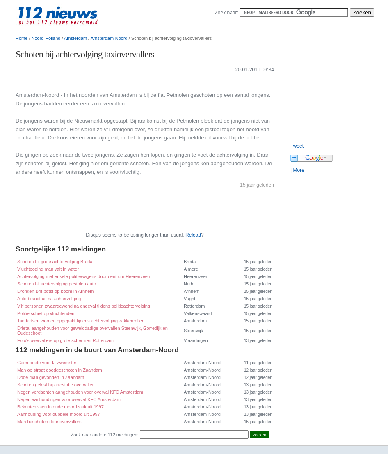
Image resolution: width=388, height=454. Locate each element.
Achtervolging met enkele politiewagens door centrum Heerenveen (83, 276)
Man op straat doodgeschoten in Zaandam (59, 369)
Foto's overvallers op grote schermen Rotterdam (65, 340)
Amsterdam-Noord (109, 38)
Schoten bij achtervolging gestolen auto (56, 283)
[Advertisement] (112, 81)
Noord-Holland (46, 38)
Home (21, 38)
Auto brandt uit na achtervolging (49, 298)
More (298, 170)
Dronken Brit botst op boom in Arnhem (55, 291)
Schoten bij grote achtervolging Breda (54, 261)
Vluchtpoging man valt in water (48, 269)
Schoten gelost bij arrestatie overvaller (55, 384)
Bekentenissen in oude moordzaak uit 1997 (60, 406)
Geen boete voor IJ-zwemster (46, 362)
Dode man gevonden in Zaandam (50, 377)
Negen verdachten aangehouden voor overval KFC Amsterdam (80, 392)
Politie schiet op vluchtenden (45, 313)
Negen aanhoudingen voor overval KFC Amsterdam (69, 399)
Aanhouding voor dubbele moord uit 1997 (58, 414)
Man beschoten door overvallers (49, 421)
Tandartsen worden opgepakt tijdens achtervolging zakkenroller (80, 320)
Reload (193, 235)
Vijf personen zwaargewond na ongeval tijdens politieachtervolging (83, 305)
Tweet (297, 146)
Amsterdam (75, 38)
